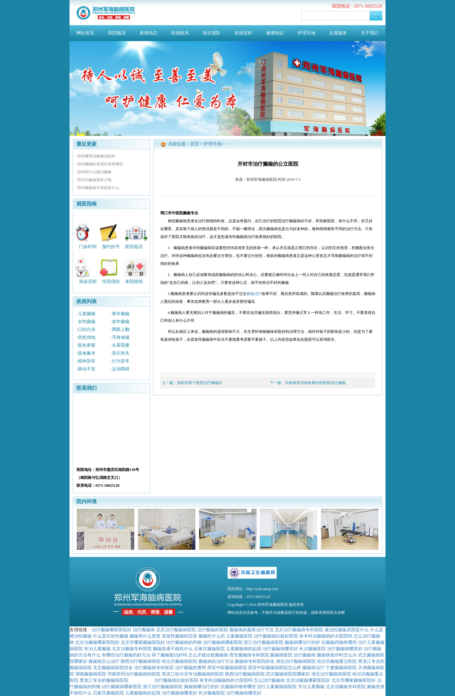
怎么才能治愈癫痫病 (208, 654)
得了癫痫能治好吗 (169, 654)
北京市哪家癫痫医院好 (143, 642)
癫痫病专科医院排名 (255, 661)
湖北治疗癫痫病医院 (296, 661)
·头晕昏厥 (120, 345)
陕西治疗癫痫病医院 (141, 661)
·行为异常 (120, 361)
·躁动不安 (85, 369)
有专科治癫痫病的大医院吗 (325, 635)
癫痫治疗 (254, 293)
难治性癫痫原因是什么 (347, 629)
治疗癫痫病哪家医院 (223, 642)
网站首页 (85, 33)
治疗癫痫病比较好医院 (276, 635)
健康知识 (275, 33)
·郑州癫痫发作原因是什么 (97, 188)
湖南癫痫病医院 (90, 673)
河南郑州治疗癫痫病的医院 (134, 673)
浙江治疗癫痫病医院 (263, 642)
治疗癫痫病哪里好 (280, 648)
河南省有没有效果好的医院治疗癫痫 (315, 383)
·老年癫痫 (120, 321)
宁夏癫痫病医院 (341, 667)
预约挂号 (111, 246)
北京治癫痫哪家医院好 (97, 642)
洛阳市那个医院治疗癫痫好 (199, 383)
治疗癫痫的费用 (190, 667)
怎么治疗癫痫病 (269, 680)
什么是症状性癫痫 (110, 635)
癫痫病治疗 (313, 667)
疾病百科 (243, 33)
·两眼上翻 (120, 329)
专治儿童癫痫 (97, 648)
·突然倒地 (85, 337)
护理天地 (306, 33)
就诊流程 (88, 281)
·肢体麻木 (85, 353)
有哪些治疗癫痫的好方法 (126, 654)
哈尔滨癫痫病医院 (179, 661)
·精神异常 (85, 361)
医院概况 (117, 33)
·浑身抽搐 (120, 337)
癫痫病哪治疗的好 (302, 642)
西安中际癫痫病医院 (227, 667)
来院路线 (134, 281)
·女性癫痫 (85, 321)
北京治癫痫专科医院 (132, 648)
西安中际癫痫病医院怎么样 (274, 667)
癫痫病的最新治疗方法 (251, 629)
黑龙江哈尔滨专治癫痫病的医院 (193, 673)
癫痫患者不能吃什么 (173, 648)
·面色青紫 (85, 345)
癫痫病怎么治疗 (103, 661)
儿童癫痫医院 (239, 635)
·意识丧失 (120, 353)
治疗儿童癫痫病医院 (277, 686)
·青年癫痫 (120, 313)
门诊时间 (88, 246)
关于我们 (370, 33)
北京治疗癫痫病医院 (176, 629)
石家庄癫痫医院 (209, 648)
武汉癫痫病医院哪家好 (288, 673)
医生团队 (212, 33)
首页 (194, 144)
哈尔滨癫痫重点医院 (337, 661)
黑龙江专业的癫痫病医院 (104, 680)
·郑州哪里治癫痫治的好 (95, 156)
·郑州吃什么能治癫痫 (94, 172)
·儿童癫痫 (85, 313)
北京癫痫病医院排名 (113, 667)
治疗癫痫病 (144, 629)
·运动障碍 (120, 369)
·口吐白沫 (85, 329)
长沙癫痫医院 (312, 648)
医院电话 (134, 246)
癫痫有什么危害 (145, 635)
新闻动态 (148, 33)
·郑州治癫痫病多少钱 (94, 180)
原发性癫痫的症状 (179, 635)
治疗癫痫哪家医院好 (111, 629)
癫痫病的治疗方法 (216, 661)
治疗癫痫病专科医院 (154, 667)
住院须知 (111, 281)
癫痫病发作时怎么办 (337, 654)
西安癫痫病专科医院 (249, 654)
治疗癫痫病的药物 (184, 642)
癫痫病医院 (281, 654)
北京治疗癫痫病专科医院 (299, 629)
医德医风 (180, 33)
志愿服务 (338, 33)
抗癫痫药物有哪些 (339, 642)
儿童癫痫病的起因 (243, 648)
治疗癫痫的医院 (212, 629)
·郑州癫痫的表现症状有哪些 (99, 164)
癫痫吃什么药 (211, 635)
